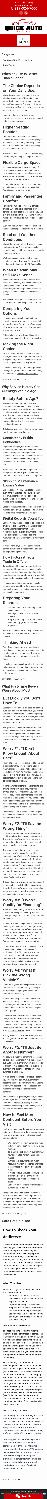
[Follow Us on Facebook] (21, 13)
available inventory (36, 321)
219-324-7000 (25, 8)
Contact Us (24, 1488)
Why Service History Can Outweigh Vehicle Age (21, 386)
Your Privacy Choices (38, 1490)
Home (12, 1488)
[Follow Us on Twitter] (26, 13)
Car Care (30, 57)
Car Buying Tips (11, 57)
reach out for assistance (27, 370)
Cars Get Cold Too (16, 1218)
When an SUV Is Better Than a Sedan (19, 73)
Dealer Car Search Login (7, 1490)
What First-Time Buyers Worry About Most (20, 685)
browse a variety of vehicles (15, 789)
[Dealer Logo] (23, 25)
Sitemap (26, 1490)
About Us (17, 1488)
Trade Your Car (11, 62)
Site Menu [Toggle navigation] (23, 39)
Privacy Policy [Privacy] (32, 1488)
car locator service (16, 1027)
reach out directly (22, 1100)
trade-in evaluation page (24, 586)
